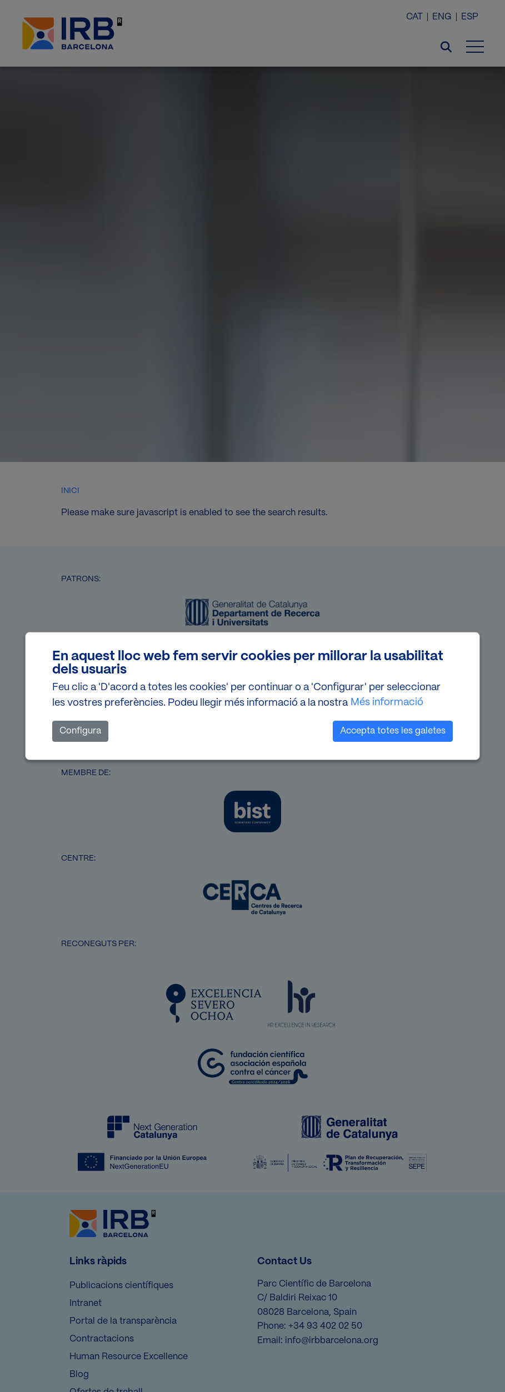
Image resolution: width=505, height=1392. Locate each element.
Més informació (387, 702)
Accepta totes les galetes (393, 731)
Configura (80, 731)
